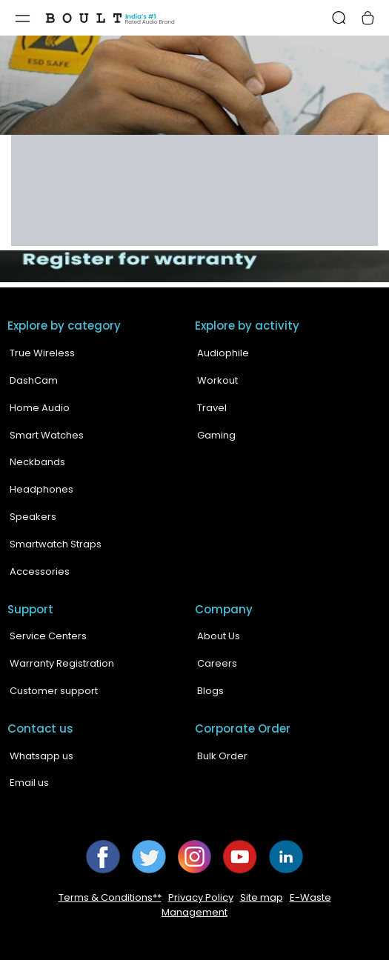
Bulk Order (222, 756)
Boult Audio (170, 945)
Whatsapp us (41, 756)
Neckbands (37, 462)
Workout (217, 380)
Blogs (210, 691)
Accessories (40, 571)
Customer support (54, 691)
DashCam (34, 380)
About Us (218, 636)
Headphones (41, 489)
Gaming (216, 435)
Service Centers (48, 636)
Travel (212, 408)
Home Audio (40, 408)
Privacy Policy (200, 897)
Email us (29, 783)
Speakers (33, 517)
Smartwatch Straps (56, 544)
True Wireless (42, 353)
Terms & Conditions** (110, 897)
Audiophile (223, 353)
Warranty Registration (62, 663)
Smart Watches (47, 435)
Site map (261, 897)
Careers (217, 663)
